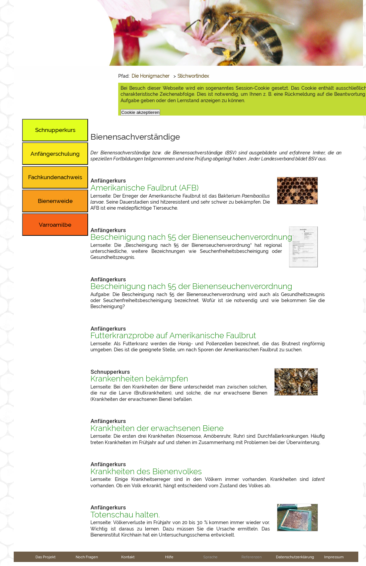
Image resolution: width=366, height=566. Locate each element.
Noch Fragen (87, 557)
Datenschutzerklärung (295, 557)
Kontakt (128, 557)
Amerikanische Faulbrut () (144, 188)
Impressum (334, 557)
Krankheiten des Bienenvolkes (146, 471)
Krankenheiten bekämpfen (139, 378)
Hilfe (169, 557)
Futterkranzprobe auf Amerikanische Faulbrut (173, 335)
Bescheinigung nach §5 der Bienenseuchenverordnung (191, 237)
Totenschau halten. (125, 514)
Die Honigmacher (150, 76)
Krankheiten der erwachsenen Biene (157, 428)
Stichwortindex (193, 76)
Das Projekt (45, 557)
